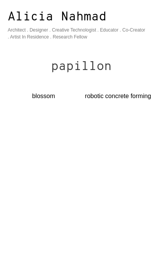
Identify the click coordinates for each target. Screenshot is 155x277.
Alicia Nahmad (57, 17)
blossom (43, 96)
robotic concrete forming (118, 96)
